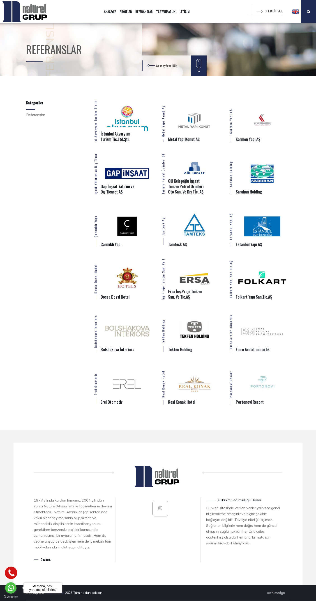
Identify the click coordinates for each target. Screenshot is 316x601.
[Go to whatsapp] (10, 588)
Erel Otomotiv (95, 384)
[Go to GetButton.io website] (11, 596)
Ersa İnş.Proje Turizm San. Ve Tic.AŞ (163, 279)
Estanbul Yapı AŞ (230, 226)
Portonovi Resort (230, 384)
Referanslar (35, 115)
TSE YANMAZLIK (165, 11)
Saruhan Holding (230, 174)
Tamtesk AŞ (163, 226)
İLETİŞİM (184, 11)
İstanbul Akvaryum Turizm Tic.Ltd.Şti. (95, 121)
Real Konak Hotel (163, 384)
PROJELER (126, 11)
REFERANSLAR (144, 11)
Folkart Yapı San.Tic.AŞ (230, 278)
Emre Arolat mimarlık (230, 331)
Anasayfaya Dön (166, 65)
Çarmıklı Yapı (95, 226)
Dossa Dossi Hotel (95, 278)
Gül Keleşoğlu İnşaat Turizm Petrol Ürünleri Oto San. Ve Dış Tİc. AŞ (163, 173)
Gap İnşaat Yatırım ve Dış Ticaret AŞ (95, 174)
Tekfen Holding (163, 331)
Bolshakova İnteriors (95, 331)
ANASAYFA (110, 11)
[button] (295, 11)
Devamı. (46, 559)
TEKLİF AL (269, 11)
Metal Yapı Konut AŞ (163, 121)
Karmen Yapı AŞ (230, 121)
